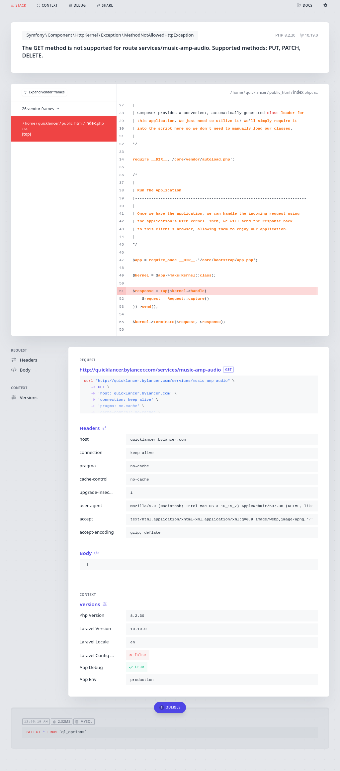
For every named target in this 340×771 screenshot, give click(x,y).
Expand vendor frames (44, 92)
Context (19, 388)
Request (19, 350)
